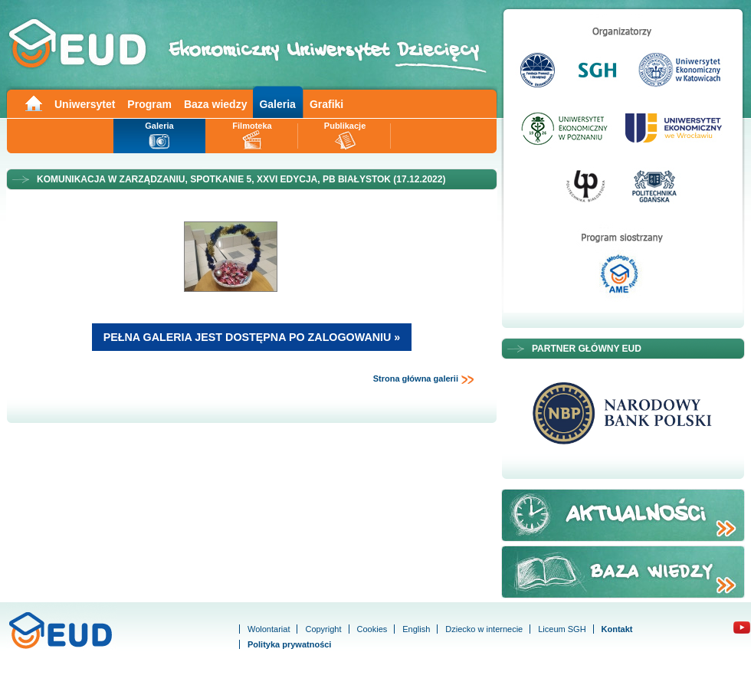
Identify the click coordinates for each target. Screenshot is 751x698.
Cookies (372, 629)
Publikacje (345, 125)
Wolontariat (269, 629)
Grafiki (326, 104)
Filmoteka (251, 125)
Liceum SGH (561, 629)
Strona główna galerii (423, 379)
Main (33, 102)
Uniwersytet (84, 104)
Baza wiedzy (215, 104)
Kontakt (617, 629)
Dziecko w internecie (484, 629)
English (416, 629)
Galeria (277, 104)
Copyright (323, 629)
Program (149, 104)
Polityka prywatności (289, 644)
